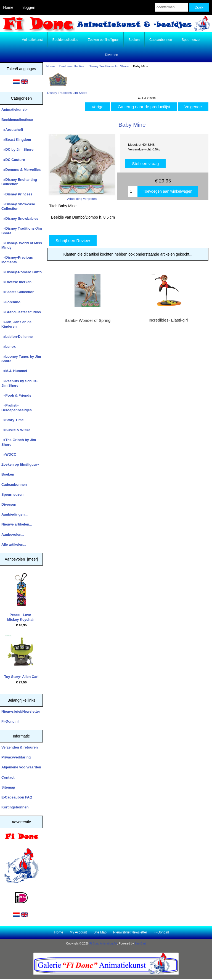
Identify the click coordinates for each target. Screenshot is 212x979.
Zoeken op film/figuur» (20, 464)
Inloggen (27, 7)
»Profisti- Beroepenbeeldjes (16, 407)
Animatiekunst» (14, 109)
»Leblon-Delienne (17, 337)
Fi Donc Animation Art (103, 943)
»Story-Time (12, 420)
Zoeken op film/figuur (103, 40)
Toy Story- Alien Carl (21, 657)
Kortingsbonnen (14, 807)
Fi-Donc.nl (9, 721)
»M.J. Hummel (14, 371)
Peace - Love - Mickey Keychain (21, 597)
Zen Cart (140, 943)
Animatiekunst (32, 40)
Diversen (111, 55)
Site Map (100, 932)
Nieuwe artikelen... (16, 524)
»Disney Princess (17, 194)
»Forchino (10, 302)
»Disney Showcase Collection (18, 206)
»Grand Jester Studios (21, 312)
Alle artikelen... (13, 544)
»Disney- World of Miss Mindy (21, 245)
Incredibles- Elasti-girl (168, 320)
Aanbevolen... (12, 534)
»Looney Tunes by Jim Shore (21, 358)
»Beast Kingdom (16, 139)
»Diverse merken (16, 282)
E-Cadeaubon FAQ (16, 797)
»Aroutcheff (12, 130)
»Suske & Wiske (15, 430)
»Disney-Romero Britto (21, 272)
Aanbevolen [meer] (21, 559)
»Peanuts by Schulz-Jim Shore (19, 383)
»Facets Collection (18, 292)
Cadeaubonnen (160, 40)
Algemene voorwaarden (21, 767)
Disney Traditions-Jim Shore (109, 66)
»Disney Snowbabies (19, 218)
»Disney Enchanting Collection (19, 181)
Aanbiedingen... (14, 514)
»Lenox (8, 346)
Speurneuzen (191, 40)
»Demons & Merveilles (21, 170)
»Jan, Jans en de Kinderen (16, 324)
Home (8, 7)
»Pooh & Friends (16, 395)
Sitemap (8, 787)
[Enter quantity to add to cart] (132, 191)
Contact (7, 777)
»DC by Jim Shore (17, 149)
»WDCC (8, 454)
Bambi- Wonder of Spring (87, 320)
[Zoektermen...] (171, 7)
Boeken (134, 40)
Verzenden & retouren (19, 747)
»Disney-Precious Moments (17, 259)
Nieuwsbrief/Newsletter (20, 711)
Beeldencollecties (71, 66)
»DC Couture (13, 160)
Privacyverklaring (16, 757)
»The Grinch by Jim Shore (18, 442)
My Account (78, 932)
